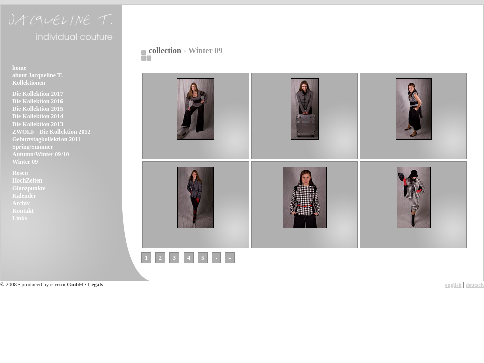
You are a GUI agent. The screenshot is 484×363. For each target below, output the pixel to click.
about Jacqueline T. (37, 75)
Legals (95, 284)
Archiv (21, 203)
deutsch (475, 285)
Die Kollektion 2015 (37, 108)
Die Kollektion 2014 (37, 116)
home (19, 67)
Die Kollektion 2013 (37, 124)
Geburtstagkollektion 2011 (46, 139)
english (453, 285)
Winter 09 (25, 161)
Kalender (24, 195)
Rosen (20, 172)
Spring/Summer (32, 146)
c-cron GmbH (66, 284)
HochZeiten (27, 180)
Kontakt (23, 210)
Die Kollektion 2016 (37, 101)
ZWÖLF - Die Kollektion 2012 (51, 131)
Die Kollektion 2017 (37, 93)
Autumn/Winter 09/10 (40, 154)
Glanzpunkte (29, 188)
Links (19, 218)
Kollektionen (28, 82)
